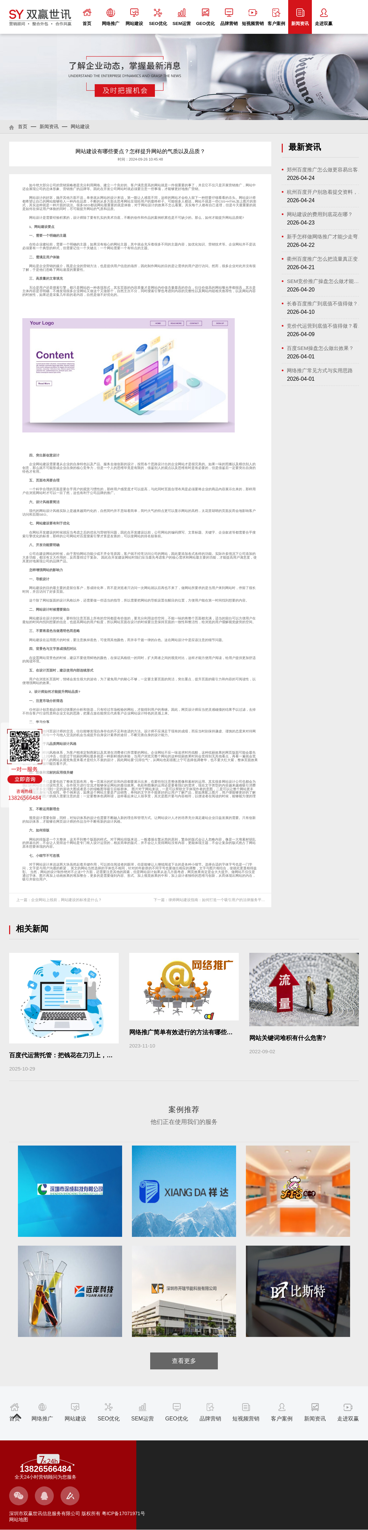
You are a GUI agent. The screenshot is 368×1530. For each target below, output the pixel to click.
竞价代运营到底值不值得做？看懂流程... (325, 326)
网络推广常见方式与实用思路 (320, 370)
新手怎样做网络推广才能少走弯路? (325, 236)
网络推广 (110, 17)
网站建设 (134, 17)
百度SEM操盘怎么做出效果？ (320, 348)
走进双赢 (323, 17)
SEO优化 (158, 17)
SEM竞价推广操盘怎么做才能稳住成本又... (325, 281)
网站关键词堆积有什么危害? (287, 1038)
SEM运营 (181, 17)
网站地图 (18, 1519)
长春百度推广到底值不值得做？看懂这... (325, 303)
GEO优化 (205, 17)
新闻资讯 (300, 17)
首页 (87, 17)
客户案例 (276, 17)
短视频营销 (253, 17)
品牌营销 (229, 17)
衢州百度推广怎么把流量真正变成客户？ (325, 259)
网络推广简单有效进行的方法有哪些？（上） (190, 1032)
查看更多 (184, 1361)
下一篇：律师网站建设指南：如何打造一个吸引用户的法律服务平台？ (211, 900)
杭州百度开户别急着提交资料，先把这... (325, 192)
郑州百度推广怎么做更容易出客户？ (325, 169)
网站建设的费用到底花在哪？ (320, 214)
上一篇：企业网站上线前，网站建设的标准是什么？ (59, 900)
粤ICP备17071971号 (122, 1513)
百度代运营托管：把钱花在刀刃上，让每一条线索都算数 (85, 1055)
